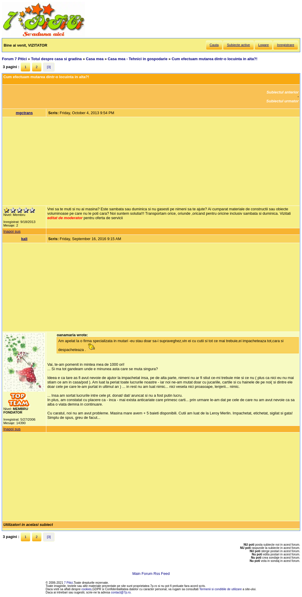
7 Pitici (68, 582)
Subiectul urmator (282, 101)
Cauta (214, 45)
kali (24, 239)
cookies (86, 589)
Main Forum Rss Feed (151, 573)
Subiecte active (238, 45)
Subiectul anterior (283, 92)
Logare (263, 45)
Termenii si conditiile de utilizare (220, 589)
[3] (49, 67)
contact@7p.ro (121, 592)
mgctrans (24, 113)
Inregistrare (285, 45)
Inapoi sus (11, 231)
